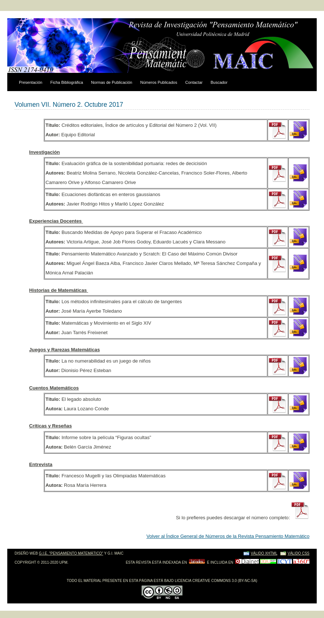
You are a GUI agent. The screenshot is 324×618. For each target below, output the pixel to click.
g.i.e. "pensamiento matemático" (71, 553)
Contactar (194, 82)
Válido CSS (298, 553)
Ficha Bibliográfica (66, 82)
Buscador (218, 82)
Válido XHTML (264, 553)
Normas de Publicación (111, 82)
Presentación (30, 82)
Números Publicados (158, 82)
